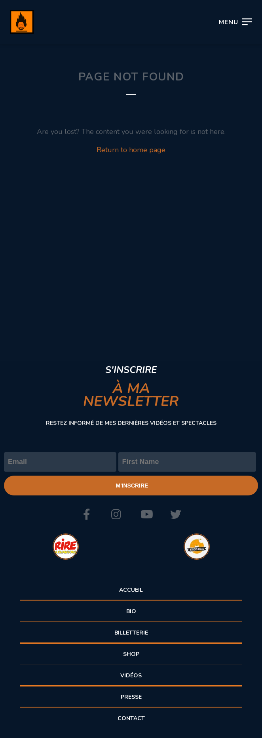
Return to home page (131, 150)
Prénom (131, 445)
